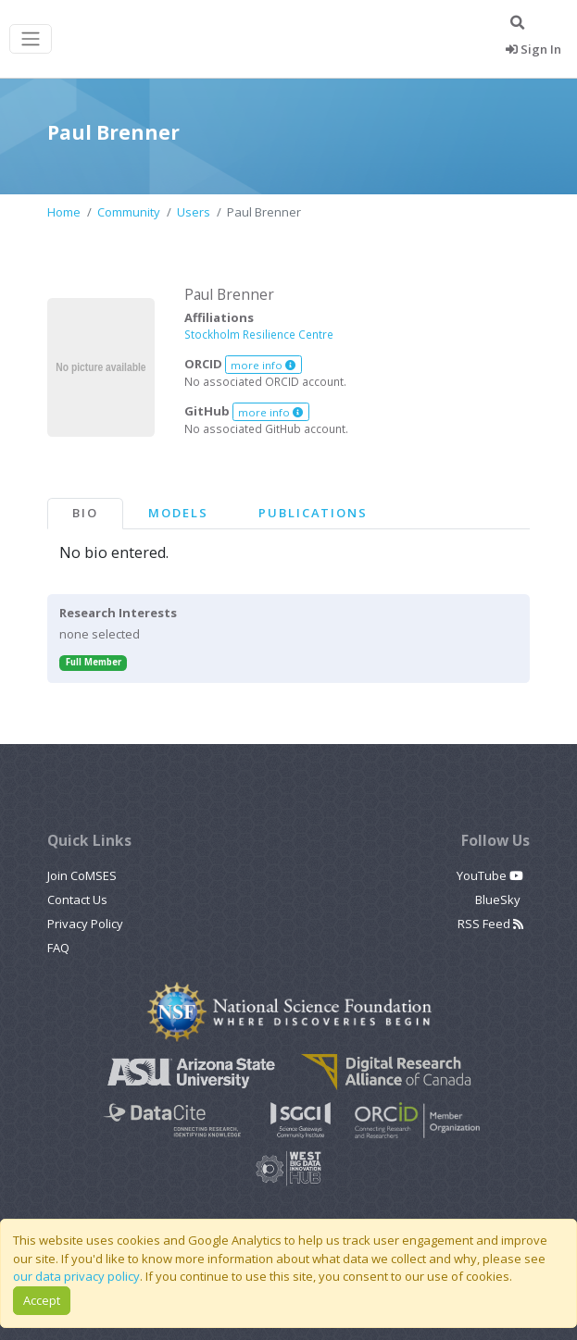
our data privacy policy (76, 1276)
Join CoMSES (82, 875)
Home (64, 212)
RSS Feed (490, 923)
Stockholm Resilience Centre (258, 334)
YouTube (490, 875)
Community (128, 212)
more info (263, 365)
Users (193, 212)
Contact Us (77, 899)
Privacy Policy (85, 923)
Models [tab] (178, 512)
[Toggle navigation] (30, 39)
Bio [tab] (85, 512)
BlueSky (499, 899)
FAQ (58, 947)
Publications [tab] (313, 512)
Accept (41, 1300)
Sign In (533, 49)
